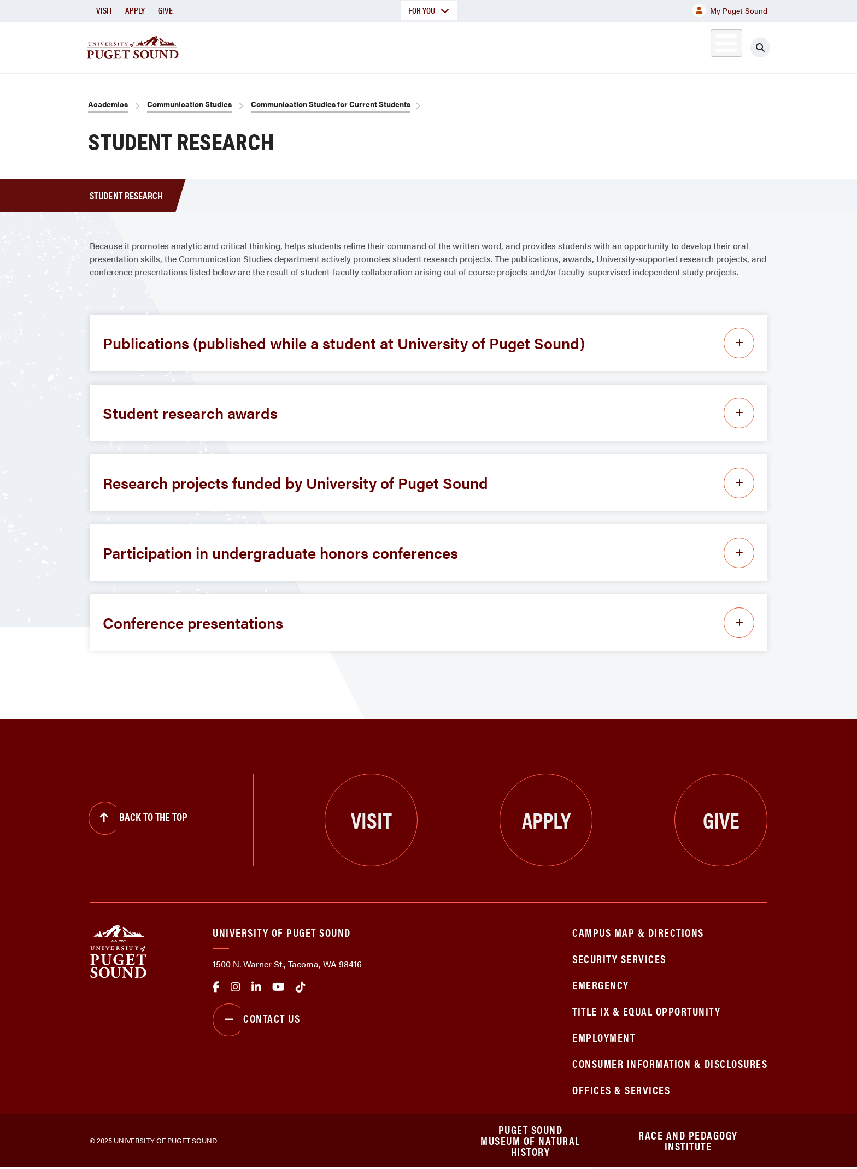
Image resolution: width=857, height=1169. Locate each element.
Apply (135, 10)
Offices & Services (621, 1089)
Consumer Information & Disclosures (669, 1063)
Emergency (600, 985)
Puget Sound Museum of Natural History (530, 1141)
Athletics (641, 46)
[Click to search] (760, 47)
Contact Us (256, 1019)
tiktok (301, 987)
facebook (216, 987)
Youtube (278, 987)
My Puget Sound (729, 10)
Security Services (619, 958)
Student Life (557, 46)
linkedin (256, 987)
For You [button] (428, 10)
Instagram (235, 987)
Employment (603, 1037)
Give (165, 10)
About (316, 46)
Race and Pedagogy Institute (688, 1140)
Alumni (699, 46)
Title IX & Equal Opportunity (646, 1011)
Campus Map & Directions (638, 932)
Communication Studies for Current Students (330, 103)
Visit (104, 10)
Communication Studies (189, 103)
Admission (471, 46)
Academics (389, 46)
